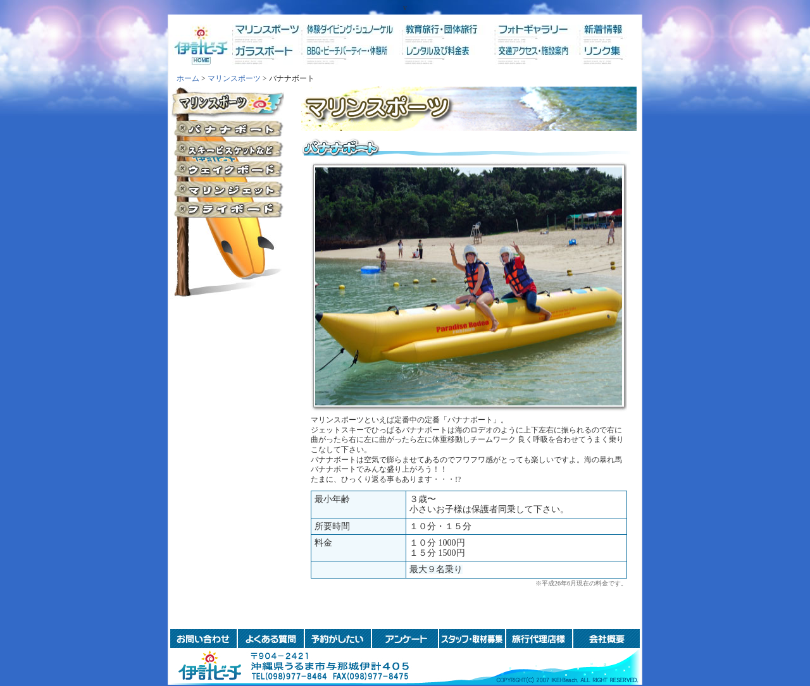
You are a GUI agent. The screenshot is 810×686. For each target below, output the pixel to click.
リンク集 (596, 59)
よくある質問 (270, 638)
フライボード (227, 209)
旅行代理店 (539, 638)
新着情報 (596, 29)
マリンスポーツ (272, 29)
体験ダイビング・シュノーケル (353, 29)
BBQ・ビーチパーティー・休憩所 (353, 59)
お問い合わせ (203, 638)
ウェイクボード (227, 169)
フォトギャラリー (515, 29)
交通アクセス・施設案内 (515, 59)
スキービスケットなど (227, 148)
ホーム (201, 44)
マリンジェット (227, 189)
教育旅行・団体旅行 (434, 29)
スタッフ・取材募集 (472, 638)
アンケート (405, 638)
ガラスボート (272, 59)
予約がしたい (337, 638)
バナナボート (227, 128)
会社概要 (606, 638)
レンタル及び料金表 (434, 59)
